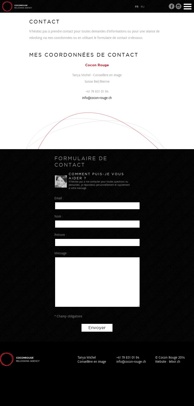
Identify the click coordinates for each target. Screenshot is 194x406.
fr (136, 6)
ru (142, 6)
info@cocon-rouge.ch (97, 98)
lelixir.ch (174, 362)
